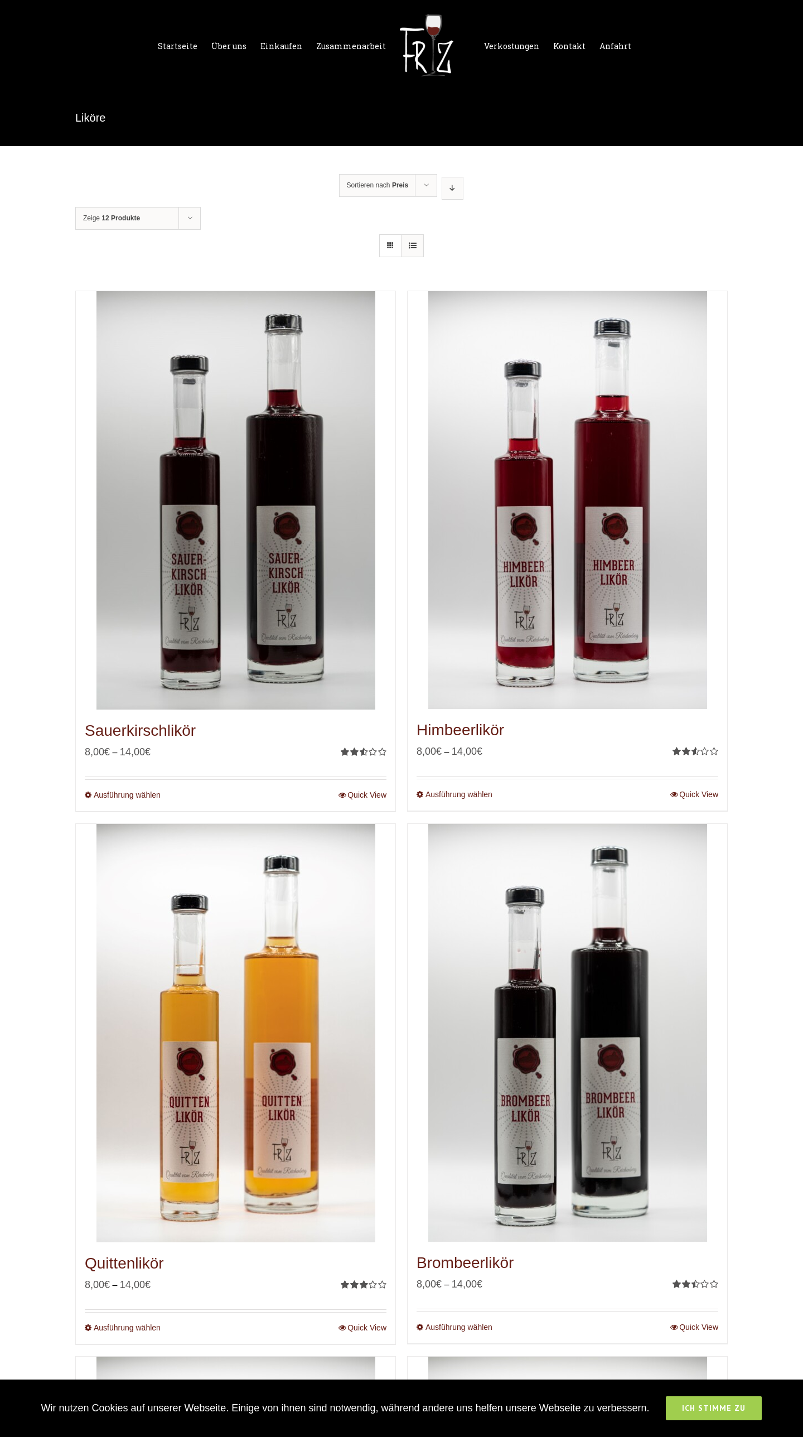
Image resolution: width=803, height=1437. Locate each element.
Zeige (111, 218)
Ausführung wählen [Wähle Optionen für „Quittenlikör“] (127, 1327)
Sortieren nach (378, 185)
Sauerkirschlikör (140, 730)
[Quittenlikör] (235, 1033)
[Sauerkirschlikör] (235, 500)
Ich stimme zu (714, 1408)
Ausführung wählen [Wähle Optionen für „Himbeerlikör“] (458, 794)
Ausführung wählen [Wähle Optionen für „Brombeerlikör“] (458, 1327)
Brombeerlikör (465, 1262)
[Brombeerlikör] (567, 1033)
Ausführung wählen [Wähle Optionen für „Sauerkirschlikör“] (127, 794)
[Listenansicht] (412, 246)
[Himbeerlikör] (567, 500)
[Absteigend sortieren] (452, 188)
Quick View (366, 794)
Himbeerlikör (460, 730)
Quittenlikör (124, 1263)
